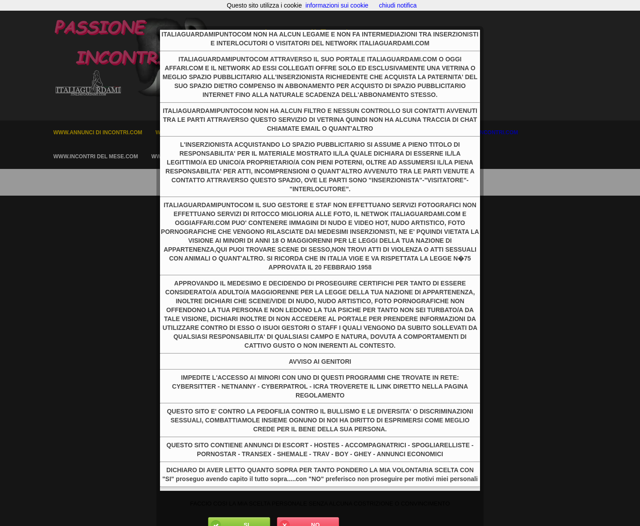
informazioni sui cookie (336, 5)
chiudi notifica (398, 5)
